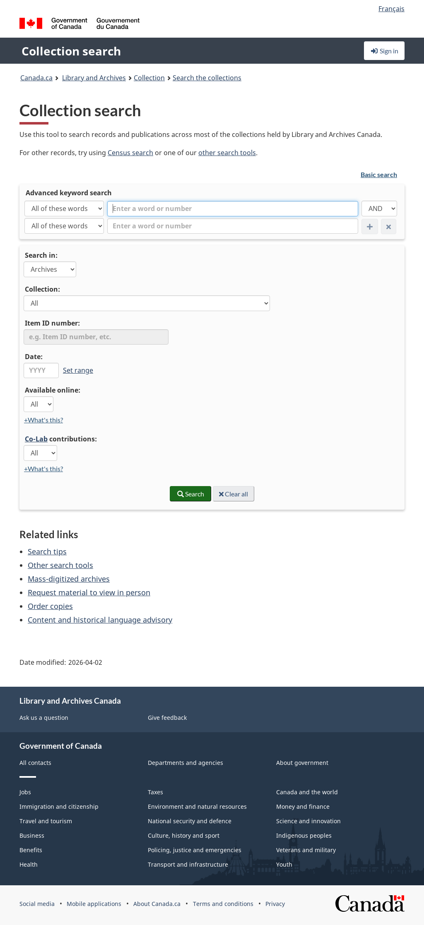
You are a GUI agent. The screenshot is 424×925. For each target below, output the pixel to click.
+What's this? (43, 420)
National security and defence (189, 821)
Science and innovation (308, 821)
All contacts (35, 763)
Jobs (25, 792)
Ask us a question (43, 717)
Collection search (71, 51)
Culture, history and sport (183, 835)
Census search (130, 152)
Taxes (155, 792)
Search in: (41, 255)
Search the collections (207, 77)
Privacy (275, 904)
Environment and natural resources (197, 806)
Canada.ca (36, 77)
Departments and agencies (185, 763)
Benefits (30, 850)
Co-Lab (36, 438)
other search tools (227, 152)
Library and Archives (94, 77)
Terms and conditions (223, 904)
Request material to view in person (89, 592)
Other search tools (60, 565)
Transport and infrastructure (188, 864)
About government (302, 763)
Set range (78, 370)
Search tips (47, 551)
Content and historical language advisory (100, 620)
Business (31, 835)
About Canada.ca (157, 904)
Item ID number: (52, 323)
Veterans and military (306, 850)
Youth (284, 864)
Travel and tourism (45, 821)
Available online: (52, 390)
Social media (37, 904)
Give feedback (167, 717)
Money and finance (303, 806)
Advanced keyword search (69, 192)
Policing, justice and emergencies (194, 850)
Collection (149, 77)
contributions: (61, 438)
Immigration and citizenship (59, 806)
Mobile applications (94, 904)
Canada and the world (307, 792)
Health (28, 864)
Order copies (50, 606)
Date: (34, 356)
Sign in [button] (384, 51)
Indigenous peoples (304, 835)
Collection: (42, 289)
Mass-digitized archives (69, 579)
